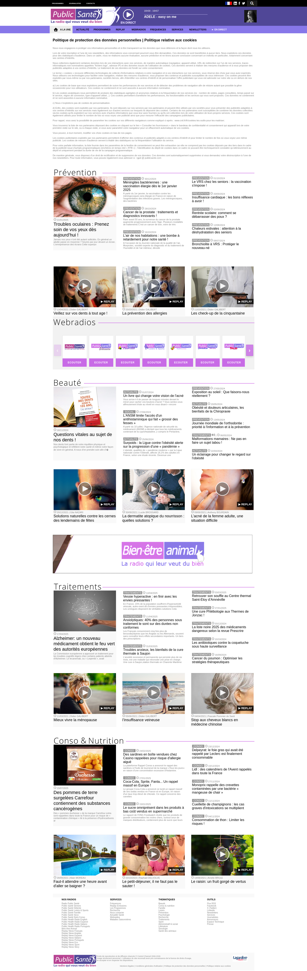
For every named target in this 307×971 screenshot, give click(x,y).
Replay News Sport (70, 945)
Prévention (164, 913)
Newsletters (212, 913)
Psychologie (164, 915)
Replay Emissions (118, 906)
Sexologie (163, 929)
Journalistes (212, 917)
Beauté (162, 903)
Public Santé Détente (71, 908)
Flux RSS (211, 903)
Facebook (211, 906)
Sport (161, 922)
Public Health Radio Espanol (75, 922)
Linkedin (211, 910)
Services (211, 915)
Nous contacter (117, 913)
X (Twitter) (212, 908)
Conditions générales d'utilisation (149, 966)
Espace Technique (215, 922)
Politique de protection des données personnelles (184, 966)
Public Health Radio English (74, 919)
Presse (210, 924)
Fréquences (115, 903)
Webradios (115, 917)
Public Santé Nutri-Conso (73, 917)
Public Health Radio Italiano (74, 924)
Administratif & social (168, 924)
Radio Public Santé (70, 903)
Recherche (115, 910)
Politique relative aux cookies (219, 966)
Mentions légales (127, 966)
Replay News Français (72, 931)
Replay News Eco (70, 942)
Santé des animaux (167, 931)
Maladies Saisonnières (120, 919)
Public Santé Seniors (71, 906)
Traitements (164, 919)
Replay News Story (70, 947)
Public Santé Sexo (70, 915)
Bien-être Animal (69, 929)
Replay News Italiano (71, 938)
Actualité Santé (117, 915)
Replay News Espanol (72, 935)
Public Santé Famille (71, 913)
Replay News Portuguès (73, 940)
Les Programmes (118, 908)
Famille (162, 908)
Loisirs (162, 910)
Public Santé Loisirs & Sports (75, 910)
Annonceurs (212, 919)
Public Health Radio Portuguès (76, 926)
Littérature (163, 926)
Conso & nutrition (167, 906)
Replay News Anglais (71, 933)
